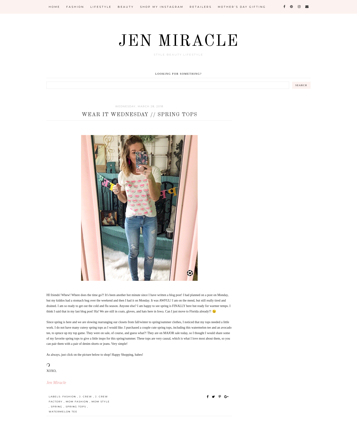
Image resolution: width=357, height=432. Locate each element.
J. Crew (86, 396)
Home (54, 6)
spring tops (76, 406)
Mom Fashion (77, 401)
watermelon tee (63, 411)
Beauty (126, 6)
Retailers (201, 6)
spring (57, 406)
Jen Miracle (178, 42)
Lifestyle (101, 6)
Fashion (75, 6)
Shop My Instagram (162, 6)
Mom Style (101, 401)
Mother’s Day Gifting (242, 6)
